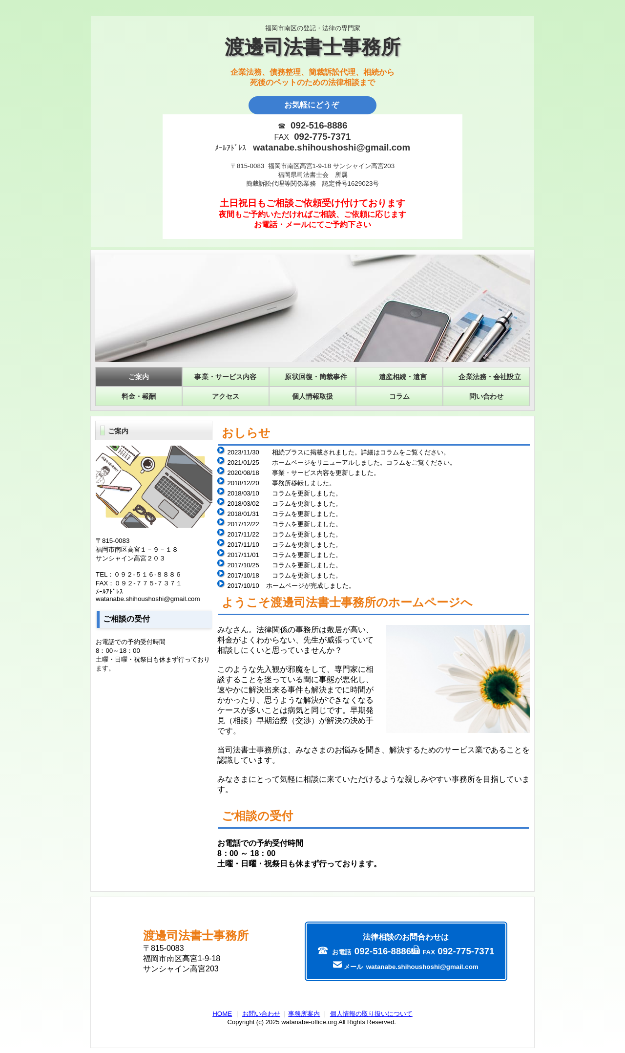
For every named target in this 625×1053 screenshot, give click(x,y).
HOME (222, 1013)
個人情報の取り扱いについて (371, 1013)
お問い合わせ (261, 1013)
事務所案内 (304, 1013)
